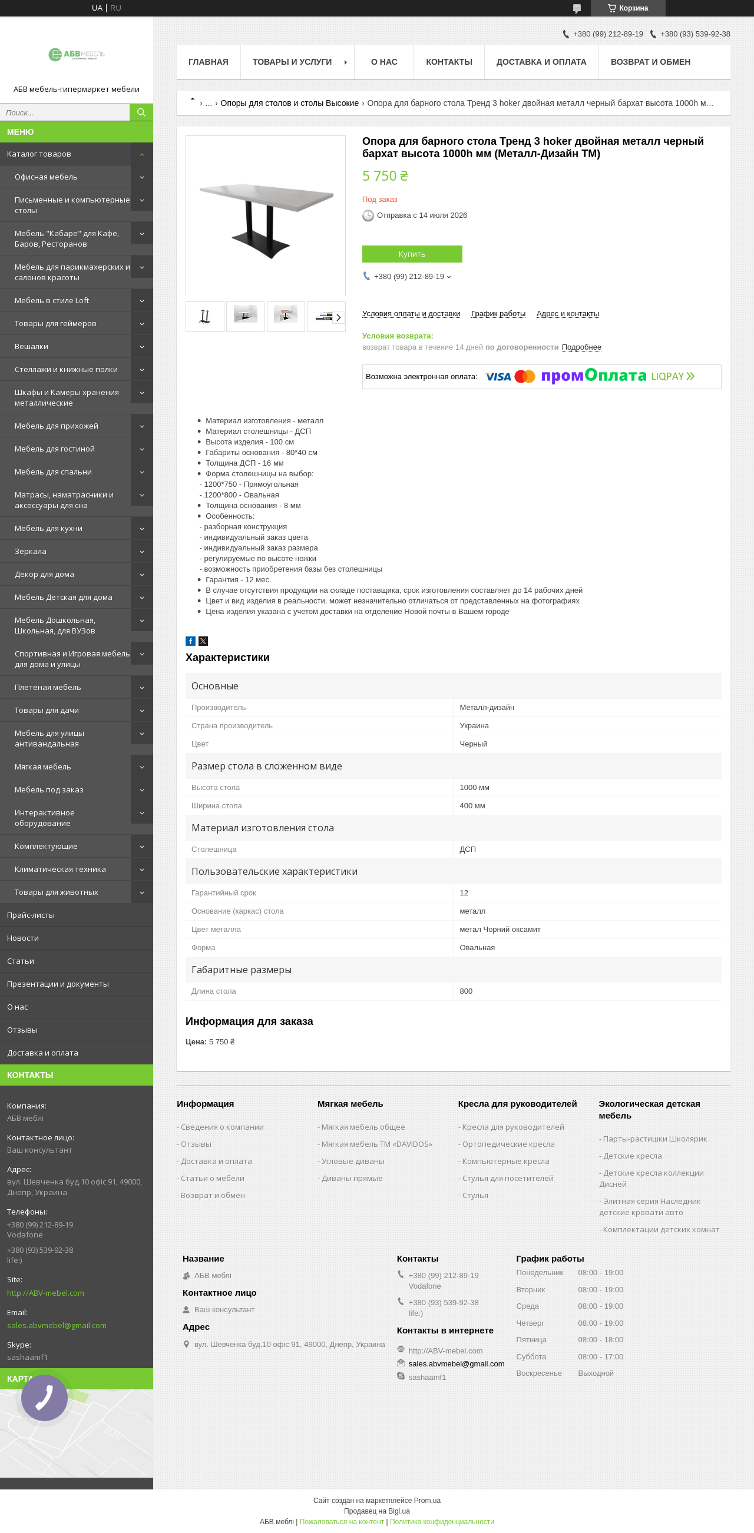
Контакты (449, 62)
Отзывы (22, 1029)
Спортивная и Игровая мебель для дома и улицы (72, 658)
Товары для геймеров (56, 323)
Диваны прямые (352, 1178)
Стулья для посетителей (508, 1178)
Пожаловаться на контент (342, 1522)
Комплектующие (46, 846)
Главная (208, 62)
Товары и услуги (292, 62)
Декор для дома (44, 574)
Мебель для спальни (53, 471)
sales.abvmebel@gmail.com (57, 1325)
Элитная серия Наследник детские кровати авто (650, 1206)
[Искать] (141, 112)
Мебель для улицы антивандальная (49, 738)
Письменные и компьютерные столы (72, 204)
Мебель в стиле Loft (52, 300)
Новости (23, 938)
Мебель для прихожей (56, 425)
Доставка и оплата (42, 1052)
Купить (412, 253)
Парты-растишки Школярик (655, 1138)
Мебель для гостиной (55, 448)
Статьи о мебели (212, 1178)
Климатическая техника (60, 869)
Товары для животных (56, 892)
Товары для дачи (47, 710)
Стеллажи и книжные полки (66, 369)
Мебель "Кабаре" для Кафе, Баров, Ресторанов (67, 238)
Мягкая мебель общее (363, 1126)
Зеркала (31, 551)
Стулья (475, 1195)
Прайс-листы (31, 915)
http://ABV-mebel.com (45, 1293)
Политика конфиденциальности (442, 1522)
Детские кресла (632, 1155)
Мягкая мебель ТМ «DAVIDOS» (377, 1144)
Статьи (20, 960)
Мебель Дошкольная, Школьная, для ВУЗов (55, 625)
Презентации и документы (58, 983)
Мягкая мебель (43, 766)
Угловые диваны (353, 1161)
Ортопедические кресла (508, 1144)
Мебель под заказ (49, 789)
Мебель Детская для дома (64, 597)
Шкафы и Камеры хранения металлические (67, 397)
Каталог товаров (39, 153)
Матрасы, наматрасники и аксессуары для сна (64, 499)
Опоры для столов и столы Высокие (290, 103)
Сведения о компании (222, 1126)
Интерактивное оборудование (45, 817)
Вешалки (31, 346)
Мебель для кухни (48, 528)
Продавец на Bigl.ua (377, 1511)
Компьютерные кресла (506, 1161)
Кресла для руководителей (513, 1126)
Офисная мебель (46, 176)
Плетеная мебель (48, 687)
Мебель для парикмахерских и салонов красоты (72, 272)
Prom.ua (427, 1500)
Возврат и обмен (651, 62)
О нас (17, 1006)
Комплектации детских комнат (661, 1229)
